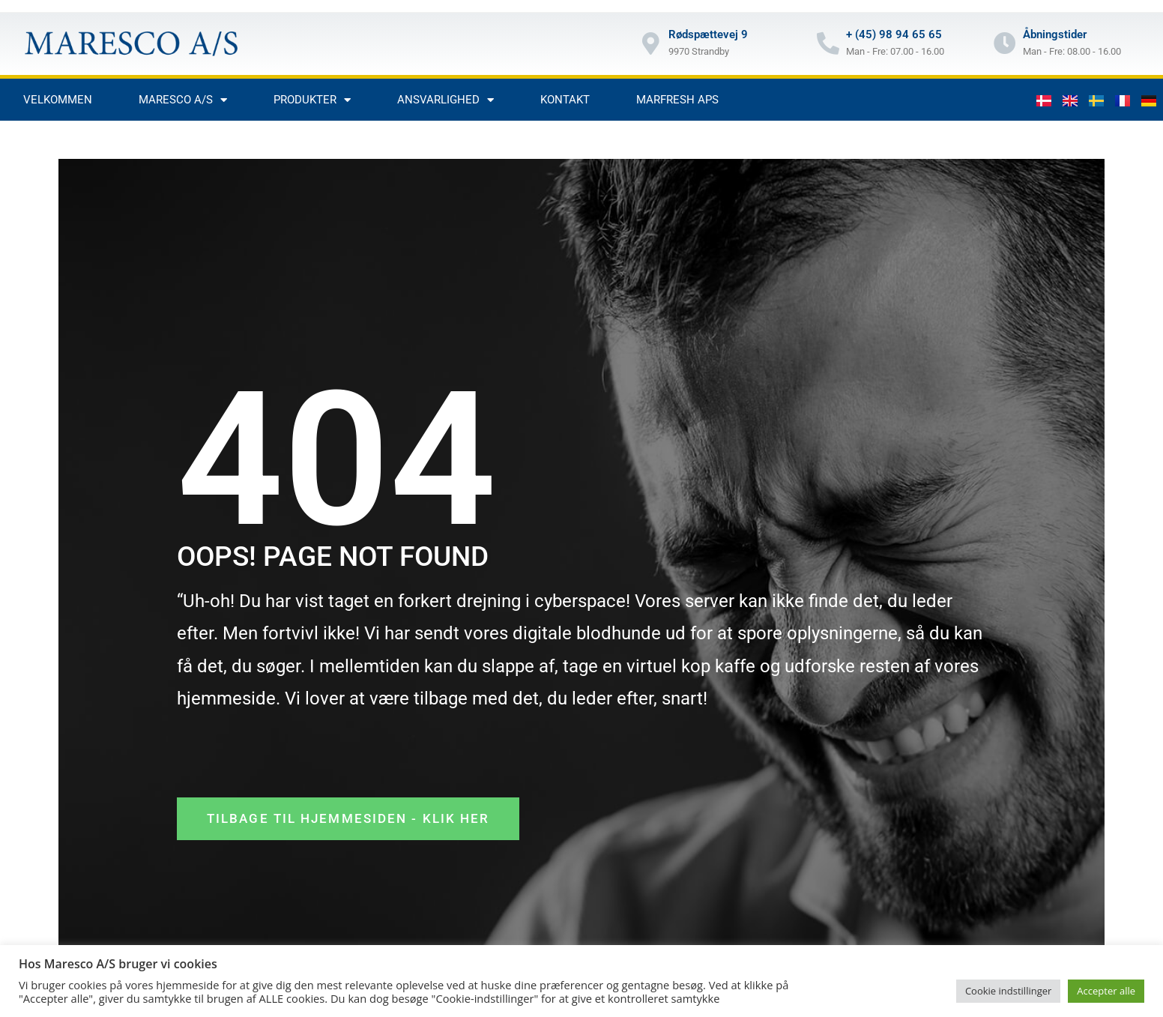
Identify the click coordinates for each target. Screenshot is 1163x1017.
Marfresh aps (677, 99)
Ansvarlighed (445, 100)
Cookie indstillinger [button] (1008, 991)
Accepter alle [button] (1106, 991)
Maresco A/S (183, 100)
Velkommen (57, 99)
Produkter (312, 100)
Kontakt (565, 99)
